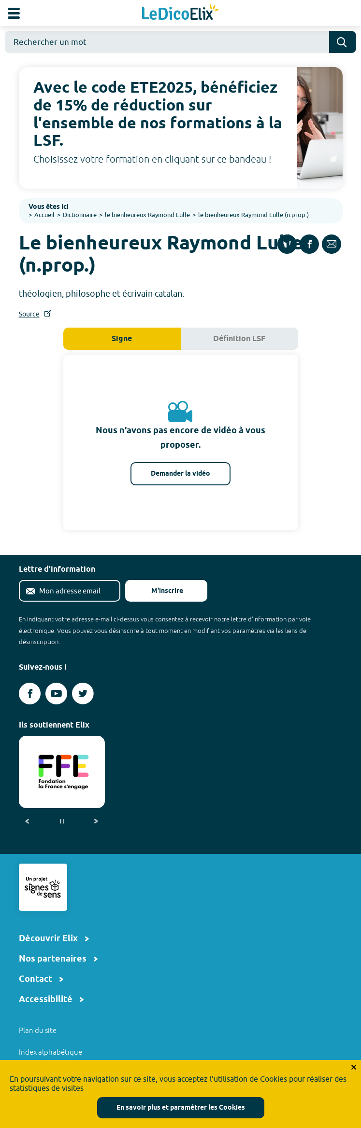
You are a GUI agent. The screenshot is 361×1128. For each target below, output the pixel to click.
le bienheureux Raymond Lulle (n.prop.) (253, 215)
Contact (35, 979)
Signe (122, 339)
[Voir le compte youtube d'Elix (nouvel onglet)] (56, 693)
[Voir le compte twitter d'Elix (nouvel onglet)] (83, 693)
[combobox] (167, 42)
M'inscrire (159, 591)
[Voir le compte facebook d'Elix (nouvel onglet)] (30, 693)
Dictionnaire (80, 215)
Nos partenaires (53, 959)
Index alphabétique (50, 1052)
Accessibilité (45, 999)
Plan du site (38, 1030)
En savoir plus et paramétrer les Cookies (180, 1108)
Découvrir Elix (48, 939)
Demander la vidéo (180, 474)
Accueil (44, 215)
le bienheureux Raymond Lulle (147, 215)
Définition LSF (239, 339)
